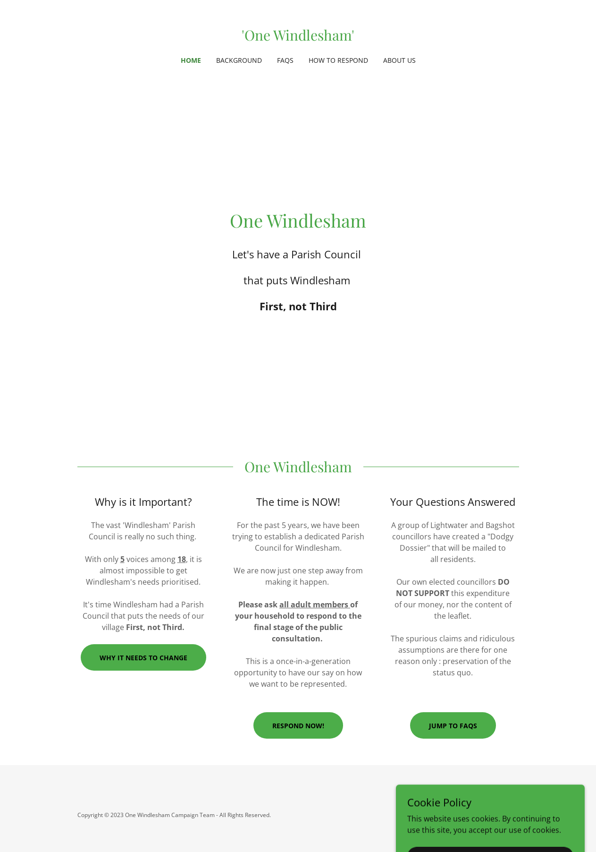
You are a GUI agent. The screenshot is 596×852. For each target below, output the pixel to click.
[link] (298, 38)
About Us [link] (399, 60)
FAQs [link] (285, 60)
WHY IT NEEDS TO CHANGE (143, 657)
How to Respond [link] (338, 60)
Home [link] (191, 60)
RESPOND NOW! (298, 725)
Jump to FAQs (453, 725)
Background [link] (239, 60)
